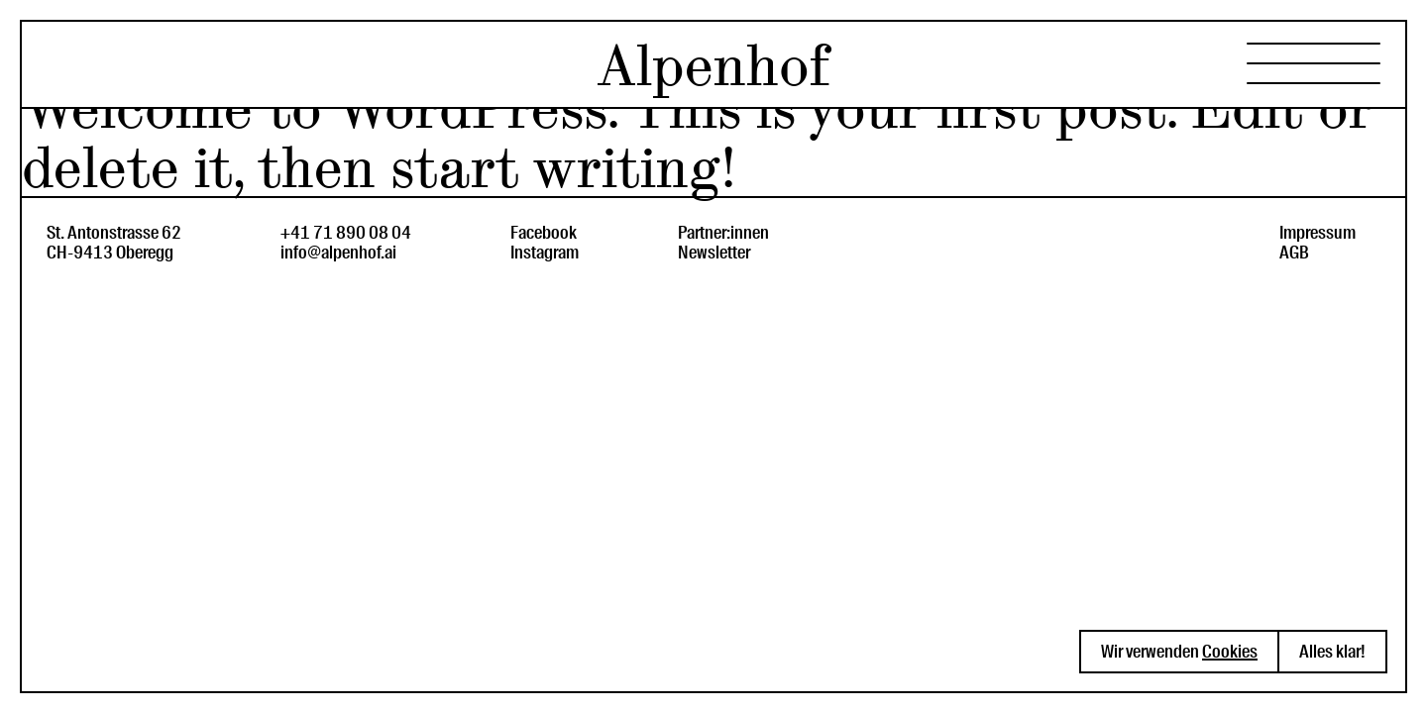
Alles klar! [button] (1332, 651)
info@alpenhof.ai (338, 252)
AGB (1294, 252)
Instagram (544, 252)
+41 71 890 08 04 (345, 233)
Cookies (1230, 651)
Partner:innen (723, 233)
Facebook (543, 233)
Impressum (1317, 233)
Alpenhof (713, 66)
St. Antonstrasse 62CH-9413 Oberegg (114, 242)
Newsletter (714, 252)
